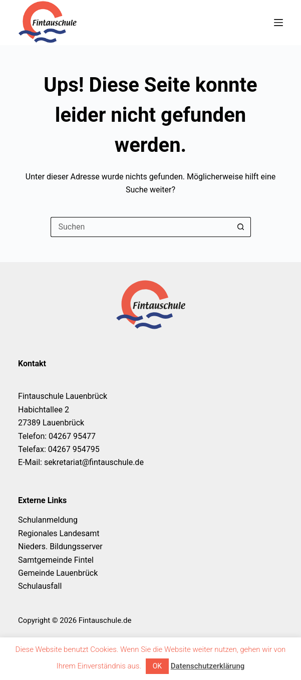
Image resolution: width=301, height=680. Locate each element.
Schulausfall (40, 586)
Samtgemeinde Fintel (56, 560)
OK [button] (157, 666)
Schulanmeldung (48, 520)
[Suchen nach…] (141, 227)
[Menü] (278, 22)
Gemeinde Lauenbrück (58, 573)
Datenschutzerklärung (207, 665)
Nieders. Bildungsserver (60, 546)
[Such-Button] (241, 227)
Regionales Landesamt (58, 533)
